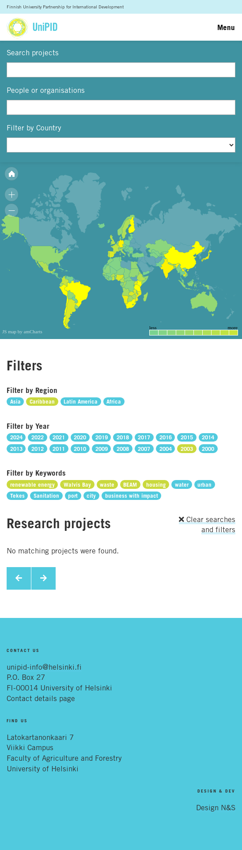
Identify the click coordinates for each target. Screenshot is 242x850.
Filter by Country (34, 127)
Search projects (33, 52)
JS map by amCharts (22, 331)
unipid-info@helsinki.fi (44, 667)
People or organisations (46, 90)
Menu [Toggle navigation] (226, 27)
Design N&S (215, 807)
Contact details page (41, 698)
